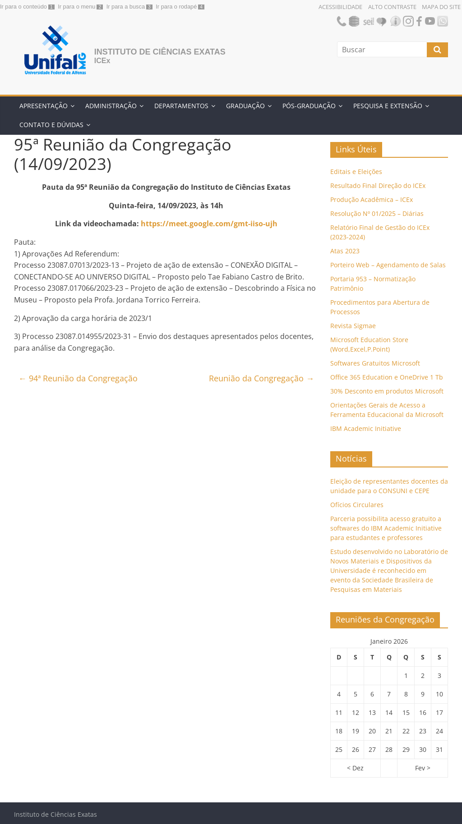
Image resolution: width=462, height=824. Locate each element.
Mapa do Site (441, 7)
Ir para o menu (76, 6)
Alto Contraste (392, 7)
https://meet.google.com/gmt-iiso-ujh (209, 224)
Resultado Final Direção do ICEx (377, 185)
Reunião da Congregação (261, 378)
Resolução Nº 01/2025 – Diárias (377, 213)
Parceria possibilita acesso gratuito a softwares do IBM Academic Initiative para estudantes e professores (386, 528)
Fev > (422, 768)
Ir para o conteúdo (23, 6)
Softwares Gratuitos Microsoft (375, 363)
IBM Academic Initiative (365, 428)
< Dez (355, 768)
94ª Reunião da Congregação (78, 378)
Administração (111, 105)
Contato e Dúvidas (51, 124)
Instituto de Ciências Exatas (160, 51)
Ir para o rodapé (176, 6)
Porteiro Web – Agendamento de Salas (388, 265)
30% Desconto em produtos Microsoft (387, 391)
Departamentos (181, 105)
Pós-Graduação (309, 105)
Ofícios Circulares (356, 504)
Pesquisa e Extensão (387, 105)
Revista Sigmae (353, 325)
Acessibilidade (340, 7)
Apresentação (43, 105)
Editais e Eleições (356, 171)
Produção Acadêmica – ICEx (371, 199)
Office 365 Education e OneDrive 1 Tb (386, 377)
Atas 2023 (345, 251)
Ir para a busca (125, 6)
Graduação (245, 105)
